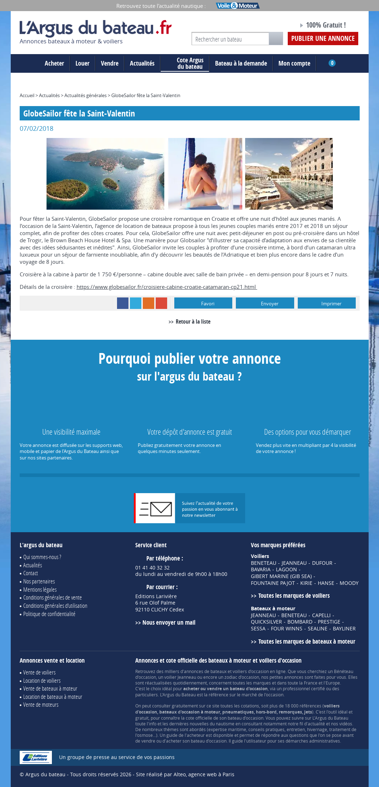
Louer (82, 63)
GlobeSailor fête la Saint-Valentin (145, 95)
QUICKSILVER (266, 622)
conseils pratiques (266, 729)
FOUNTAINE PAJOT (273, 583)
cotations (250, 706)
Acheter (54, 63)
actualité (316, 723)
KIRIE (306, 583)
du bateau (185, 63)
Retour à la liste (193, 321)
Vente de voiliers (39, 672)
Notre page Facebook (279, 26)
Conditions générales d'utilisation (55, 605)
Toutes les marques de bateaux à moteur (306, 641)
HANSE (326, 583)
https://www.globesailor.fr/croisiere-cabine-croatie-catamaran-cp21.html (167, 286)
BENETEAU (263, 563)
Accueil (27, 95)
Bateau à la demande (241, 63)
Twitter (135, 303)
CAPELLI (321, 615)
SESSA (258, 628)
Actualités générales (85, 95)
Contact (30, 573)
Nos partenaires (39, 581)
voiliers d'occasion (251, 671)
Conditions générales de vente (52, 597)
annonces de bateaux (205, 671)
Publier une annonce (323, 38)
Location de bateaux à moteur (52, 696)
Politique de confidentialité (49, 614)
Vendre (109, 63)
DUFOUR (322, 563)
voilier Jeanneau (180, 677)
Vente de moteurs (40, 704)
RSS (148, 303)
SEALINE (317, 628)
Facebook (122, 303)
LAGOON (286, 569)
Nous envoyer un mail (168, 622)
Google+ (161, 303)
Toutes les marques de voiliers (294, 595)
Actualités (142, 63)
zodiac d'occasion (241, 677)
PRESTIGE (329, 622)
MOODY (349, 583)
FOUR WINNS (286, 628)
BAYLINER (344, 628)
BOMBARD (299, 622)
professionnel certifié (304, 688)
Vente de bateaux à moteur (50, 688)
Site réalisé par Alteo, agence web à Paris (185, 774)
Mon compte (294, 63)
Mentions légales (40, 589)
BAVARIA (261, 569)
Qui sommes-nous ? (42, 557)
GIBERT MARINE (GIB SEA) (281, 576)
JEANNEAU (294, 563)
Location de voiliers (41, 680)
